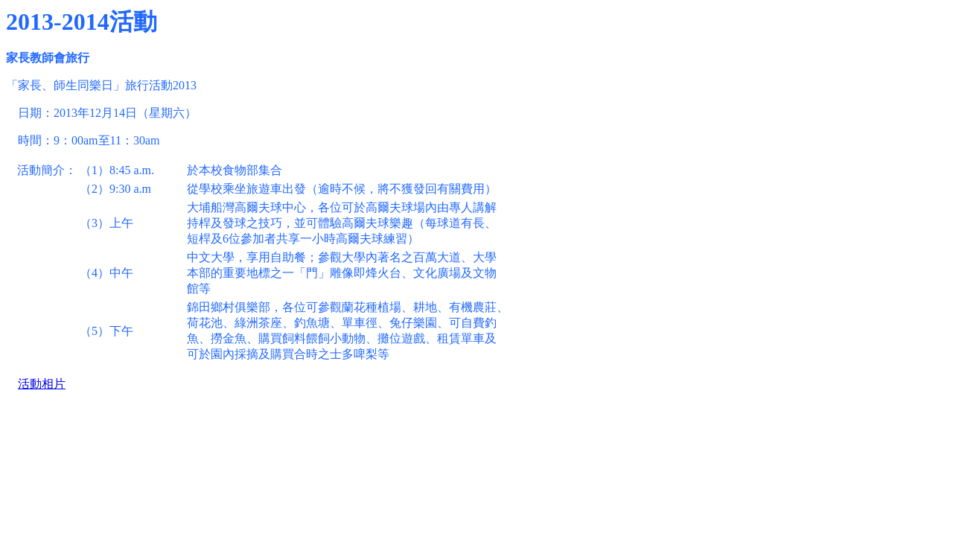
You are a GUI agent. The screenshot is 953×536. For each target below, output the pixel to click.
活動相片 (42, 383)
